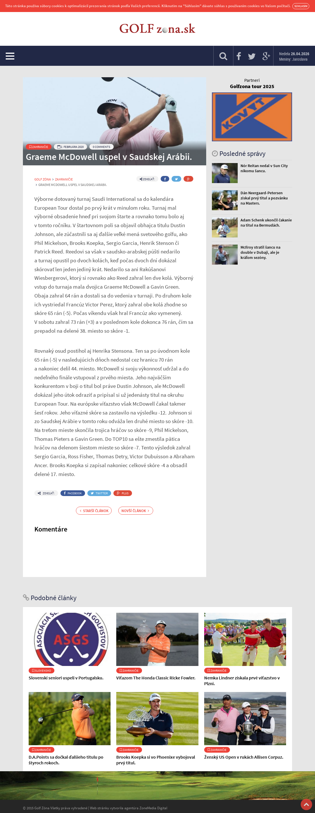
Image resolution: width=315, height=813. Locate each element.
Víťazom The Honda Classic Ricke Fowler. (155, 678)
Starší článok (94, 510)
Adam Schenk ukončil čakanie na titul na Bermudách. (266, 222)
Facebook (73, 493)
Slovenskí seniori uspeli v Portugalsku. (66, 678)
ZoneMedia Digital (153, 808)
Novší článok (135, 510)
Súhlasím (300, 6)
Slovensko (41, 671)
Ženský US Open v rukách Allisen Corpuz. (243, 757)
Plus (123, 493)
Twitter (99, 493)
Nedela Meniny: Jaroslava (294, 56)
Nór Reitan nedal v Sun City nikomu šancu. (264, 168)
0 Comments (101, 147)
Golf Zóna (42, 179)
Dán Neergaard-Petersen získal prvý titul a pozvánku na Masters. (264, 198)
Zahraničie (38, 147)
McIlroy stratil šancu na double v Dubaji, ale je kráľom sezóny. (260, 252)
